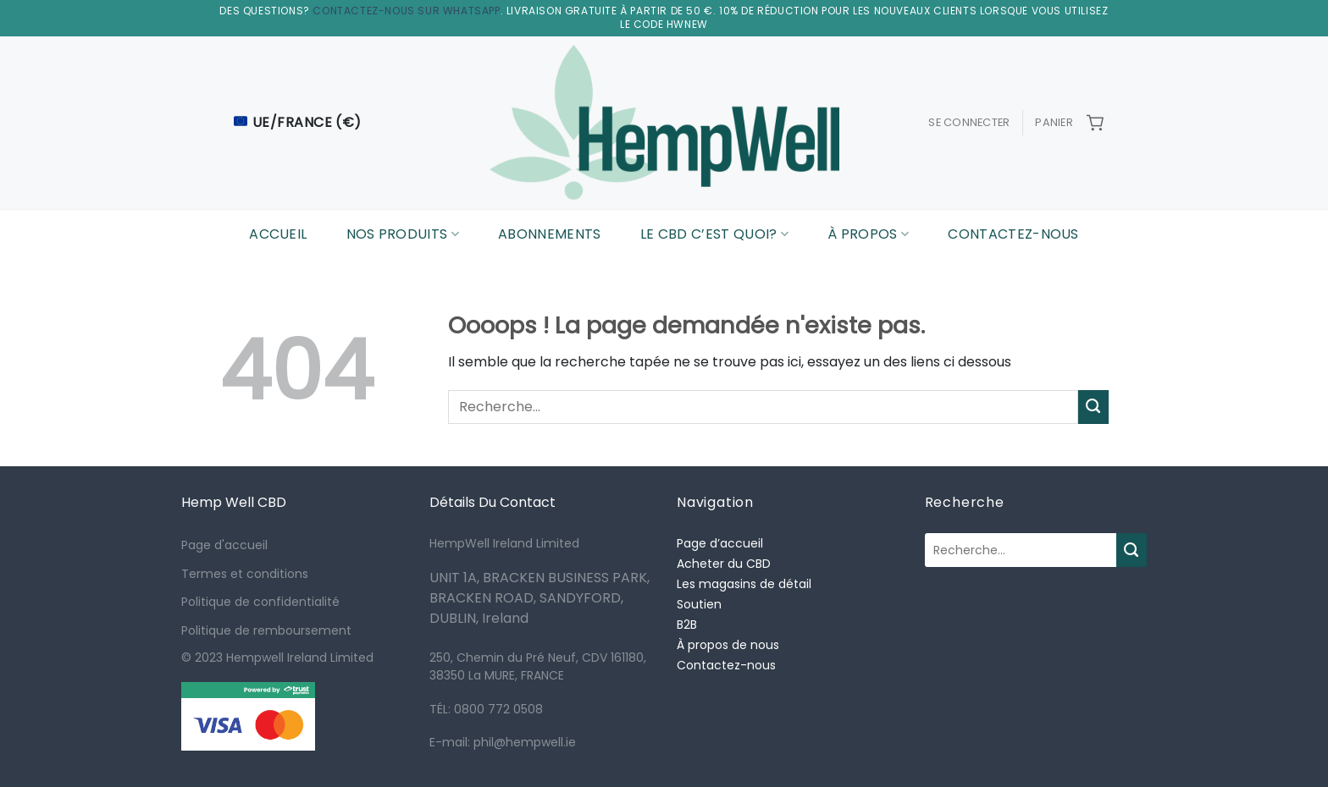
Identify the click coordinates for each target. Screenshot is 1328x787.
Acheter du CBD (724, 563)
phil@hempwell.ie (523, 742)
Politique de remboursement (266, 630)
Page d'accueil (224, 545)
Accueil (278, 234)
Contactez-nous (1013, 234)
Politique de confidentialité (260, 601)
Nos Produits (402, 234)
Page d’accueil (720, 543)
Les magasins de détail (744, 583)
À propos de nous (728, 644)
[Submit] (1093, 407)
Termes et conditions (244, 573)
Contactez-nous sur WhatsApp (406, 10)
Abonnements (549, 234)
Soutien (699, 604)
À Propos (868, 234)
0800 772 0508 (498, 709)
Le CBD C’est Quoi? (714, 234)
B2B (687, 624)
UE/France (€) (298, 122)
